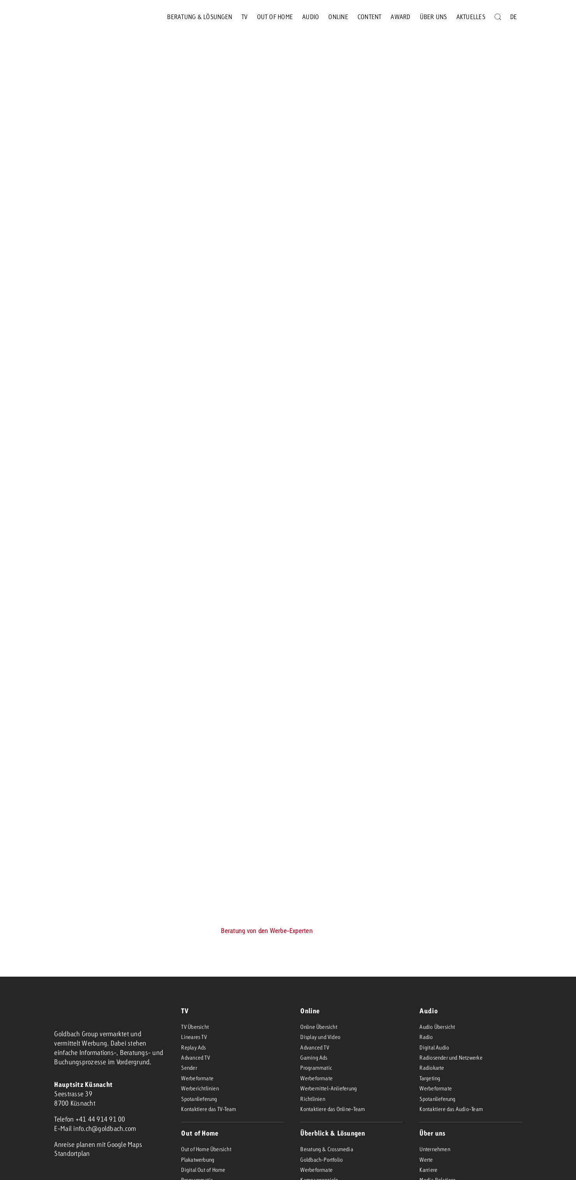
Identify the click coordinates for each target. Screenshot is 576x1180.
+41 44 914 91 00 (100, 1119)
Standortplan (72, 1153)
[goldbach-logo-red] (73, 17)
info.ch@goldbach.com (104, 1128)
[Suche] (498, 17)
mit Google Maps (119, 1144)
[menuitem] (513, 17)
